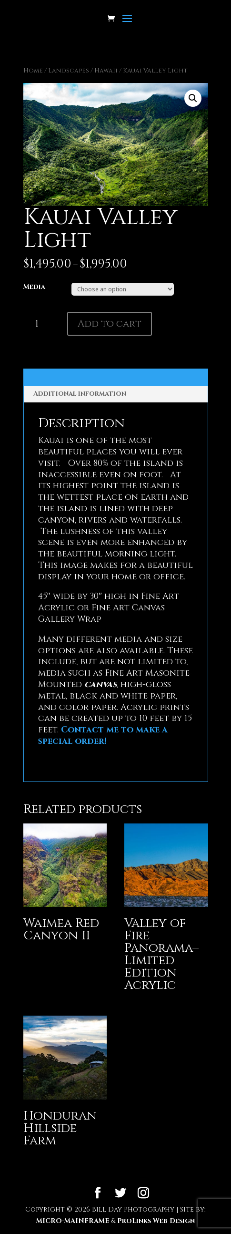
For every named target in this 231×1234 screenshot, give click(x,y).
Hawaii (106, 70)
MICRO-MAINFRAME (72, 1220)
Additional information (79, 393)
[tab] (116, 394)
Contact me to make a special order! (103, 735)
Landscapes (68, 70)
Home (33, 70)
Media (34, 286)
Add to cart (109, 323)
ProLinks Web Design (156, 1220)
